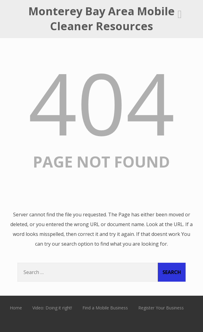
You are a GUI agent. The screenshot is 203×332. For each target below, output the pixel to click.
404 (101, 102)
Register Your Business (161, 308)
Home (16, 308)
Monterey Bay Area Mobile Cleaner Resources (101, 19)
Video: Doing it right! (52, 308)
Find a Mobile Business (105, 308)
